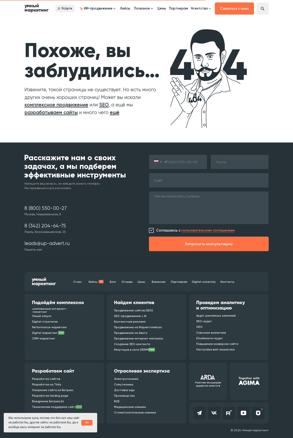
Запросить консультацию (209, 243)
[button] (97, 8)
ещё (114, 112)
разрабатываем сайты (51, 112)
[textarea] (209, 207)
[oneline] (209, 180)
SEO (104, 105)
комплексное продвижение (56, 105)
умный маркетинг (36, 8)
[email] (240, 162)
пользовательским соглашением (208, 230)
